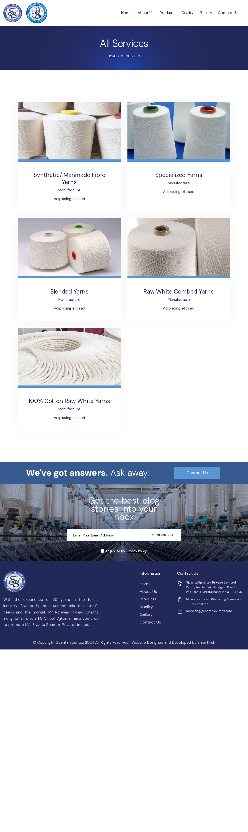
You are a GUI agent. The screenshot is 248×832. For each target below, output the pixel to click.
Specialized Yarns (178, 175)
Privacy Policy (137, 551)
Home (112, 56)
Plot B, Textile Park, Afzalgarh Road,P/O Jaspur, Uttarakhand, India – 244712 (214, 589)
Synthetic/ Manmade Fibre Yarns (69, 178)
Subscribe (165, 535)
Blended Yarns (69, 291)
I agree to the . (126, 551)
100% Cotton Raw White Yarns (69, 401)
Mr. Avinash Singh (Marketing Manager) (213, 599)
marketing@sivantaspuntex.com (209, 611)
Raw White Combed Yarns (178, 291)
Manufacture (69, 190)
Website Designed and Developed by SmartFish (173, 642)
